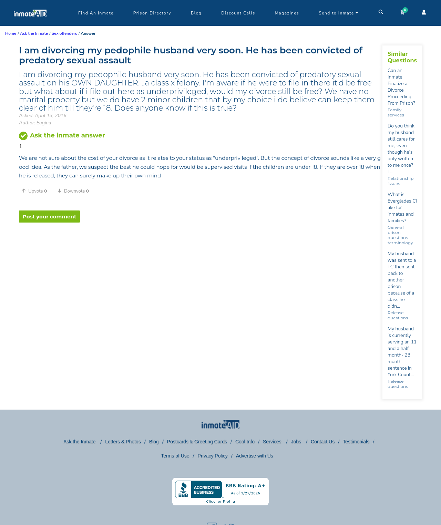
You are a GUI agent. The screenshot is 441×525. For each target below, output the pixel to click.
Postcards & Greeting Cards (197, 441)
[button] (37, 191)
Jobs (296, 441)
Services (273, 441)
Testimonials (356, 441)
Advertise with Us (254, 456)
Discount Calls (238, 13)
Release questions (398, 315)
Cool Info (245, 441)
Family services (396, 112)
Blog (196, 13)
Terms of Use (175, 456)
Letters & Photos (123, 441)
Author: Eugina (35, 123)
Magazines (287, 13)
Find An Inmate (96, 13)
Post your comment (49, 216)
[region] (200, 245)
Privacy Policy (213, 456)
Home (10, 33)
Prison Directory (152, 13)
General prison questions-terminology (400, 235)
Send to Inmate (339, 13)
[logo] (30, 24)
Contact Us (323, 441)
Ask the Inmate (80, 441)
